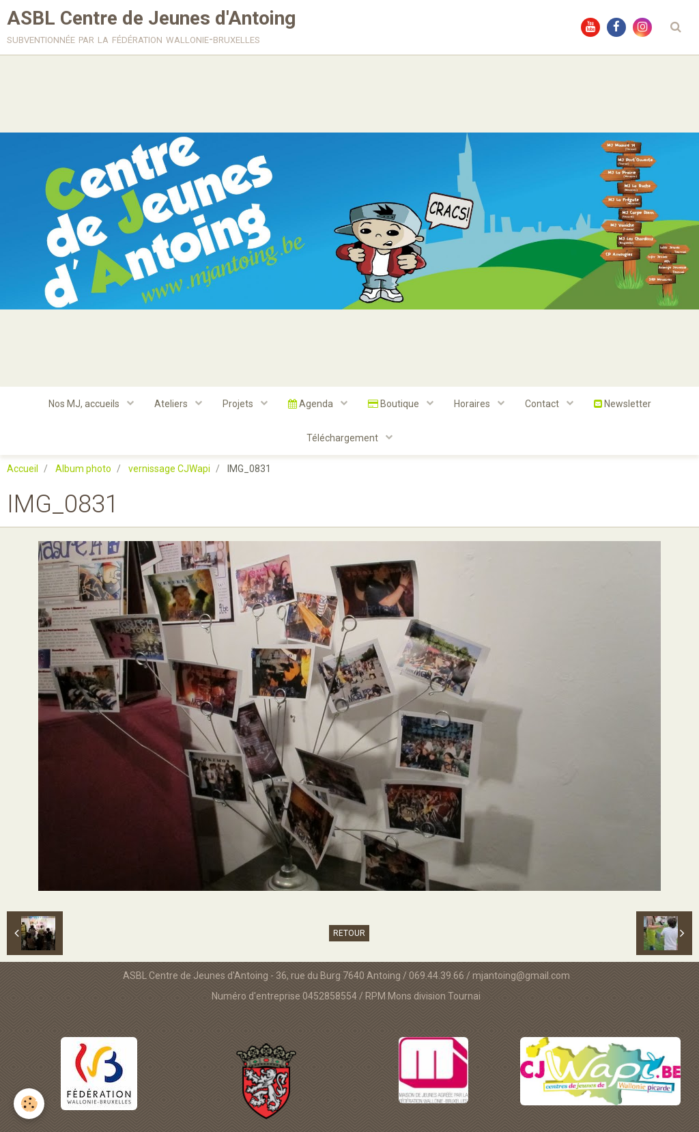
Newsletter (622, 403)
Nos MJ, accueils (85, 403)
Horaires (473, 403)
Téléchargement (343, 437)
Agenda (311, 403)
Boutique (394, 403)
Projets (239, 403)
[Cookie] (29, 1103)
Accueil (22, 468)
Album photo (83, 468)
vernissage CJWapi (169, 468)
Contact (543, 403)
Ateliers (172, 403)
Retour (349, 933)
